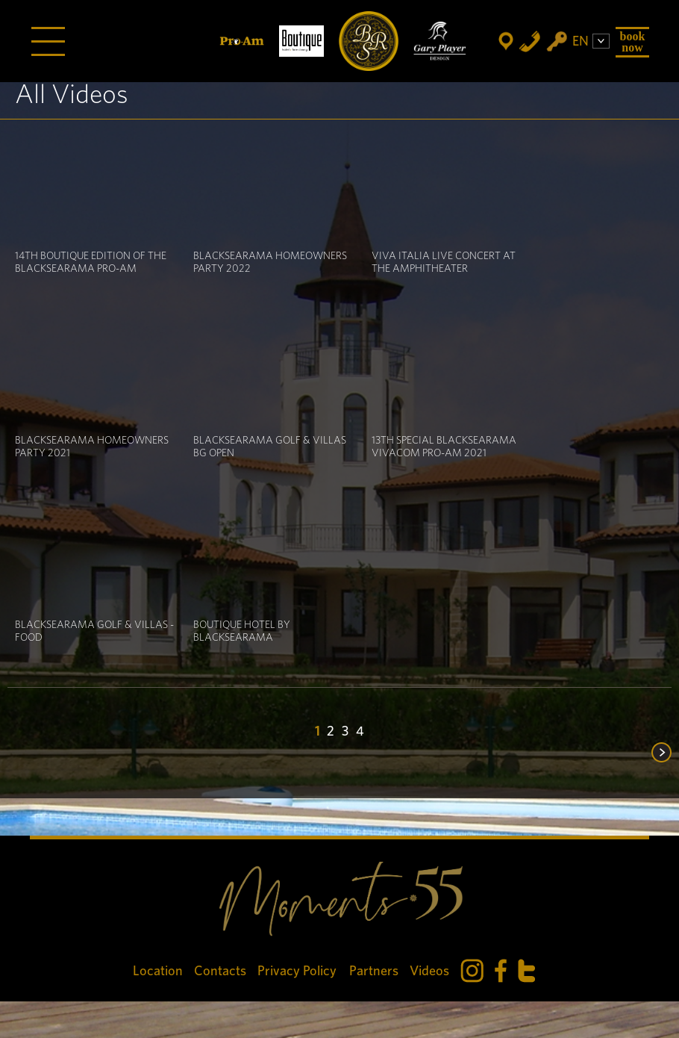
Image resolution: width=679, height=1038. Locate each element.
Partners (373, 971)
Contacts (220, 971)
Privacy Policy (297, 971)
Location (158, 971)
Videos (429, 971)
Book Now (632, 41)
